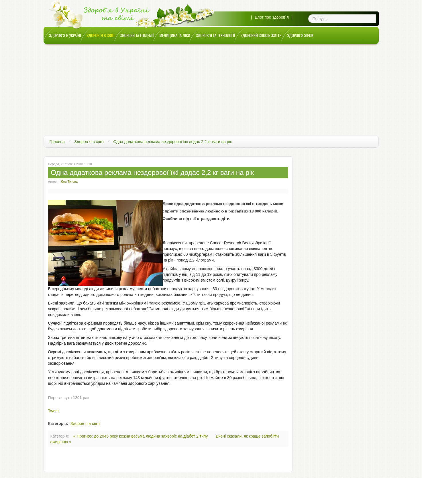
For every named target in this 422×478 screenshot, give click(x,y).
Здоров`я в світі (89, 141)
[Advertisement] (211, 87)
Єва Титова (69, 181)
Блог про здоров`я (272, 17)
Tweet (53, 411)
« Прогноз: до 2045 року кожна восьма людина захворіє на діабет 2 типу (141, 436)
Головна (57, 141)
